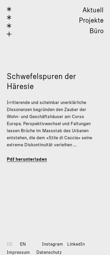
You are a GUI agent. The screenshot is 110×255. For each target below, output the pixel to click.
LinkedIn (76, 244)
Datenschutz (49, 252)
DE (10, 244)
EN (23, 244)
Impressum (18, 252)
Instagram (52, 244)
